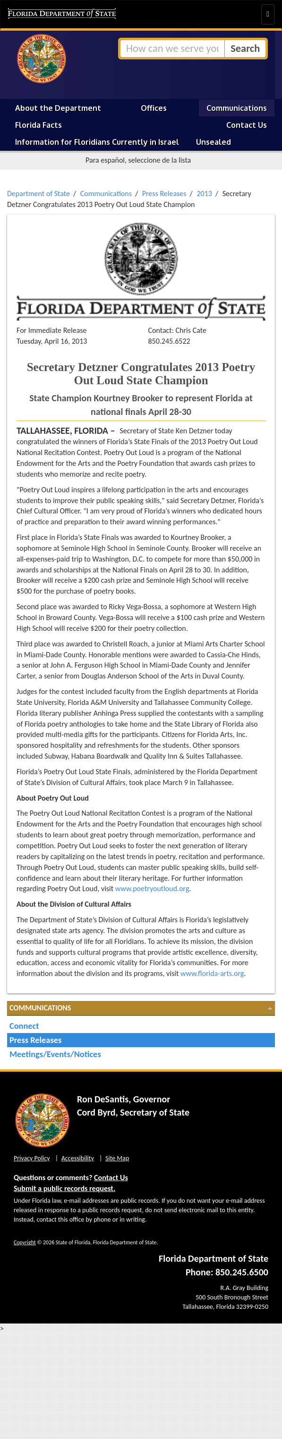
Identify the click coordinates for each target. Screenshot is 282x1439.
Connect (24, 1025)
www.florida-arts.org (212, 973)
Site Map (117, 1158)
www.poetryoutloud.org (152, 888)
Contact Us (246, 125)
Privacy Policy (32, 1158)
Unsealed (213, 142)
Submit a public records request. (64, 1188)
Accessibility (77, 1158)
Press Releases (164, 193)
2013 (204, 193)
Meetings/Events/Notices (55, 1054)
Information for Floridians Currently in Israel (97, 142)
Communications (236, 108)
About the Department (58, 108)
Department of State (38, 193)
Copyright (25, 1242)
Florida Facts (38, 125)
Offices (154, 108)
